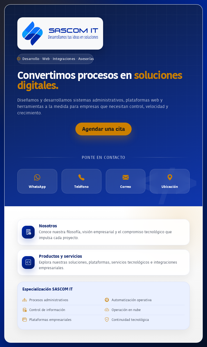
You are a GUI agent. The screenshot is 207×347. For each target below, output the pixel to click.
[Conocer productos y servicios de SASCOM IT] (103, 262)
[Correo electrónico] (126, 181)
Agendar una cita (103, 129)
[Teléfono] (82, 181)
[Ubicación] (170, 181)
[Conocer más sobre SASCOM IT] (103, 232)
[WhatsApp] (37, 181)
